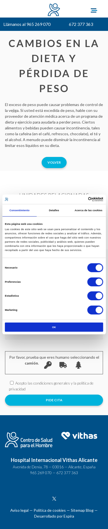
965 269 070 (41, 472)
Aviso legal (19, 510)
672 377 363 (81, 24)
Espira (69, 516)
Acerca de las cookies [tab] (88, 210)
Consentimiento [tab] (19, 210)
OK (54, 327)
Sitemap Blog (82, 510)
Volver (54, 162)
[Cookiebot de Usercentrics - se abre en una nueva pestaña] (79, 199)
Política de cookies (50, 510)
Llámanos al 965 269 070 (27, 24)
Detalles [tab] (54, 210)
